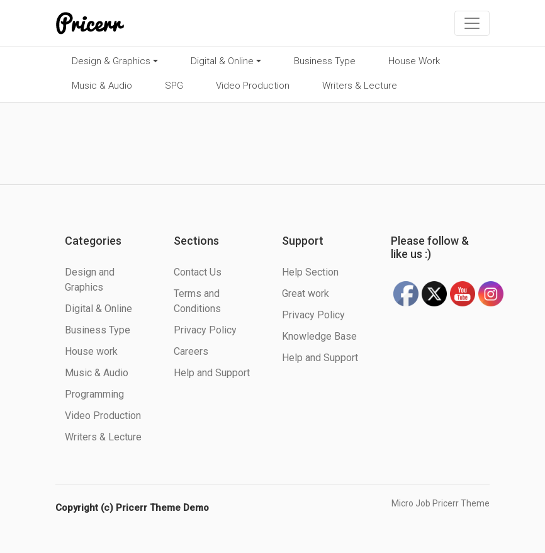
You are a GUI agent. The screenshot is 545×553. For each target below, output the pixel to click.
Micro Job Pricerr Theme (440, 503)
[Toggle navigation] (472, 23)
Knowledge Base (319, 336)
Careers (191, 351)
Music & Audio (102, 85)
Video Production (252, 85)
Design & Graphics (111, 61)
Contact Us (198, 272)
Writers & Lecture (359, 85)
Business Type (325, 61)
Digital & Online (222, 61)
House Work (414, 61)
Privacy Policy (205, 330)
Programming (94, 394)
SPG (174, 85)
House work (91, 351)
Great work (305, 293)
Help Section (310, 272)
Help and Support (212, 373)
